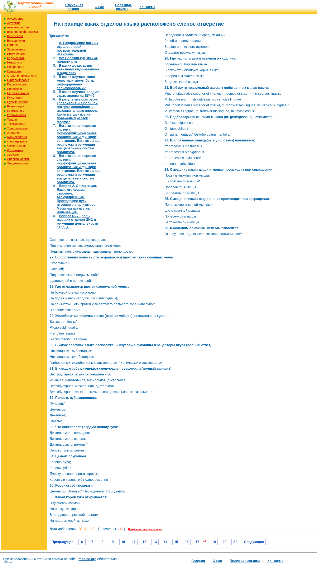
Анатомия (13, 23)
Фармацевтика (17, 141)
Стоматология (16, 115)
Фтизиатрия (15, 150)
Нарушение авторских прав (145, 529)
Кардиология (16, 58)
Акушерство (15, 18)
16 (187, 542)
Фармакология (17, 137)
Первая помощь (18, 93)
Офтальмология (18, 80)
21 (235, 542)
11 (134, 542)
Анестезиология (18, 27)
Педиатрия (14, 88)
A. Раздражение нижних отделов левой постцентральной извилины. (77, 48)
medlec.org (87, 559)
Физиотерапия (17, 146)
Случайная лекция (74, 7)
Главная (198, 561)
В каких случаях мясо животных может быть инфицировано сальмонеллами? (76, 82)
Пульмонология (17, 102)
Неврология (15, 62)
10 (123, 542)
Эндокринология (18, 159)
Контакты (147, 7)
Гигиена (12, 45)
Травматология (17, 128)
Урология (13, 132)
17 (197, 542)
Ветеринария (16, 40)
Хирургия (13, 154)
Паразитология (17, 84)
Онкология (14, 71)
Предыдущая (62, 542)
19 (214, 542)
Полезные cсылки (123, 7)
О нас (99, 7)
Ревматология (16, 110)
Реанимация (15, 106)
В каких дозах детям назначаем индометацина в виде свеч (78, 69)
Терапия (12, 119)
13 (155, 542)
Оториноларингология (22, 75)
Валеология (15, 36)
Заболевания (16, 49)
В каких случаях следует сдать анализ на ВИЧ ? (78, 93)
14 (165, 542)
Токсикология (16, 124)
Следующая (254, 542)
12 (144, 542)
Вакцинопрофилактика (22, 31)
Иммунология (16, 53)
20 (224, 542)
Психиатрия (15, 97)
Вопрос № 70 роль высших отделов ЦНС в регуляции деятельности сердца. (77, 221)
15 (176, 542)
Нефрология (15, 67)
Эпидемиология (18, 163)
